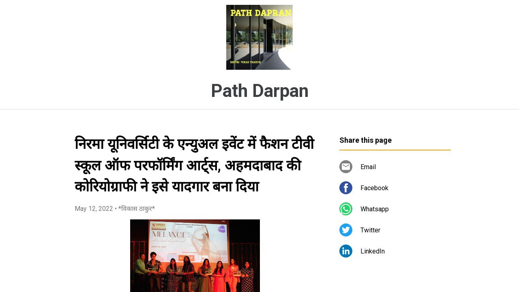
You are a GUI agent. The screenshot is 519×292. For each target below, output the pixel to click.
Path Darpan (260, 90)
